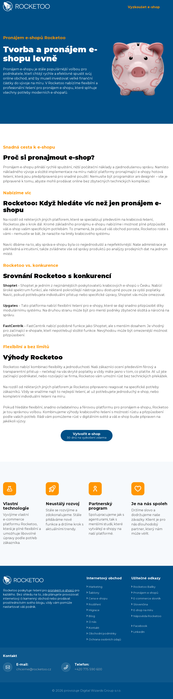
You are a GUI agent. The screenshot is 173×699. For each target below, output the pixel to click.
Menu (167, 7)
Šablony (94, 592)
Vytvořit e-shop (86, 435)
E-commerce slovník (147, 598)
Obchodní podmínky (102, 633)
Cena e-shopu (98, 598)
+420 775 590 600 (88, 669)
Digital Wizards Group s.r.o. (100, 690)
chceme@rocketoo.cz (33, 669)
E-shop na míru (143, 610)
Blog (92, 616)
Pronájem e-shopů (145, 592)
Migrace (94, 610)
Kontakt (94, 627)
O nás (92, 621)
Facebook (140, 625)
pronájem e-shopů (61, 590)
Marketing (95, 586)
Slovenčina (140, 604)
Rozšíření (95, 604)
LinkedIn (139, 631)
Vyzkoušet (144, 7)
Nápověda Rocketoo (147, 616)
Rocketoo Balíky (144, 586)
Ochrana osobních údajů (105, 639)
